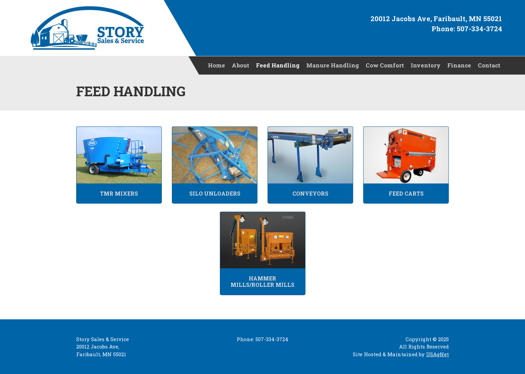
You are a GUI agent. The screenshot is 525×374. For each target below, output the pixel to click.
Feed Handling (278, 65)
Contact (489, 65)
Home (216, 65)
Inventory (426, 65)
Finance (459, 65)
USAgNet (437, 354)
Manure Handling (332, 65)
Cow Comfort (385, 65)
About (240, 65)
